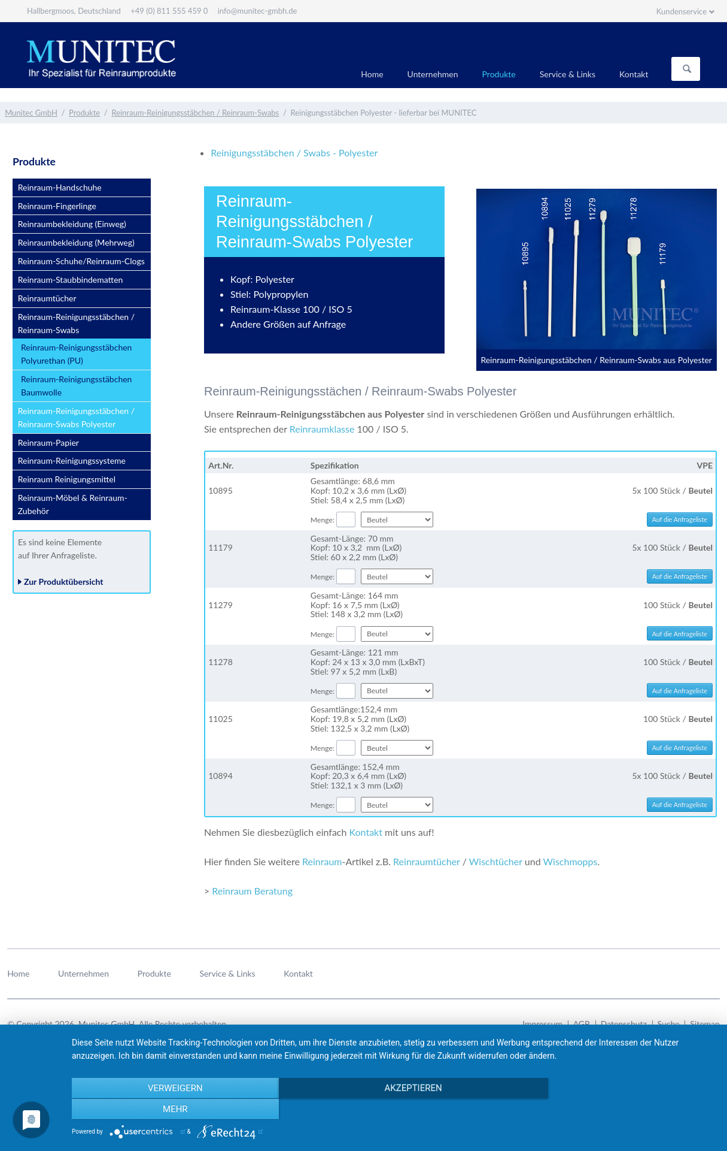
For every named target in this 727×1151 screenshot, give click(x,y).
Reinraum (322, 861)
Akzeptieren (393, 1109)
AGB (582, 1024)
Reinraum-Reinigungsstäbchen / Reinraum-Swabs (195, 112)
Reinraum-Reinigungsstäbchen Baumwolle (76, 385)
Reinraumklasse (322, 428)
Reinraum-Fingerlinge (57, 206)
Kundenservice (681, 11)
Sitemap (705, 1024)
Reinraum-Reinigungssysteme (72, 460)
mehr (618, 1109)
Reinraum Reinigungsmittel (66, 479)
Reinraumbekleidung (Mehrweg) (76, 242)
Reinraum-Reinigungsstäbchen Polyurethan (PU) (76, 353)
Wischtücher (495, 861)
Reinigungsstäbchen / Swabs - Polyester (294, 152)
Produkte (499, 74)
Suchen (687, 69)
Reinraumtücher (426, 861)
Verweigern (168, 1109)
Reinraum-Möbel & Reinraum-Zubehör (72, 504)
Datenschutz (624, 1024)
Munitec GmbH (31, 112)
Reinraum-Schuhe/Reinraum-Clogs (81, 261)
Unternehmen (432, 74)
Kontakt (634, 74)
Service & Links (567, 74)
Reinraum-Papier (48, 442)
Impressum (542, 1024)
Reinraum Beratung (252, 890)
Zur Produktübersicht (64, 581)
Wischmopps (570, 861)
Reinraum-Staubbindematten (70, 279)
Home (372, 74)
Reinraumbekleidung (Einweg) (72, 224)
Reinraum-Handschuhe (60, 187)
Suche (669, 1024)
